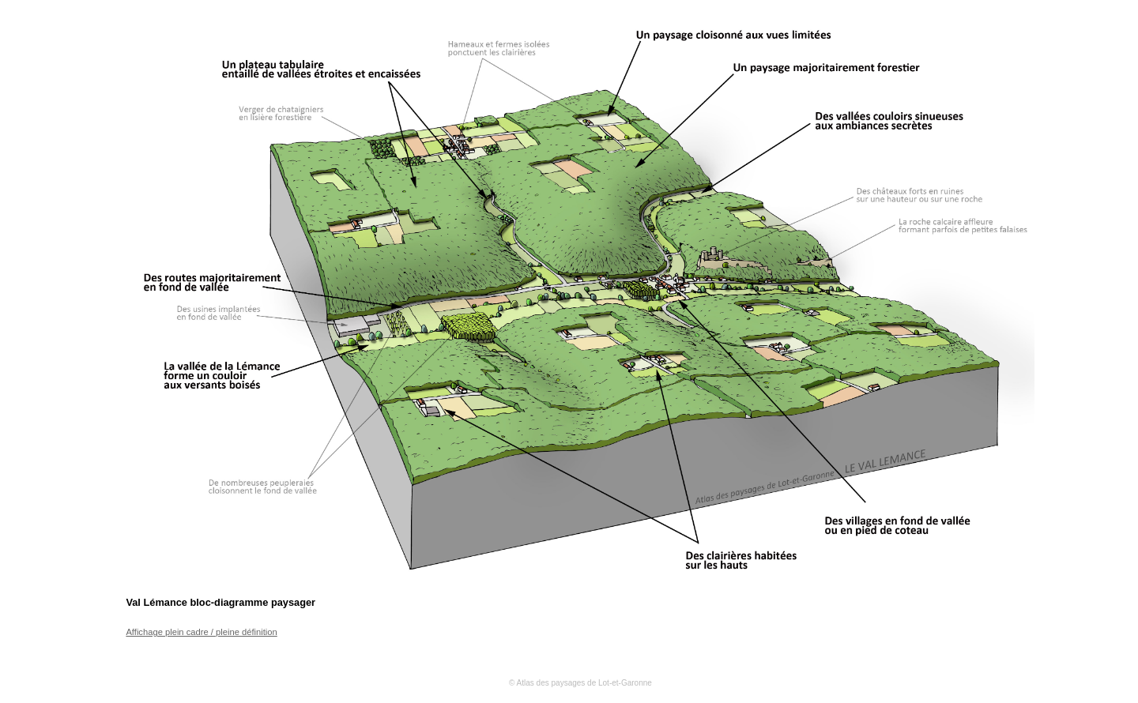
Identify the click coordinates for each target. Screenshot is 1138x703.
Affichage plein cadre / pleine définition (201, 632)
